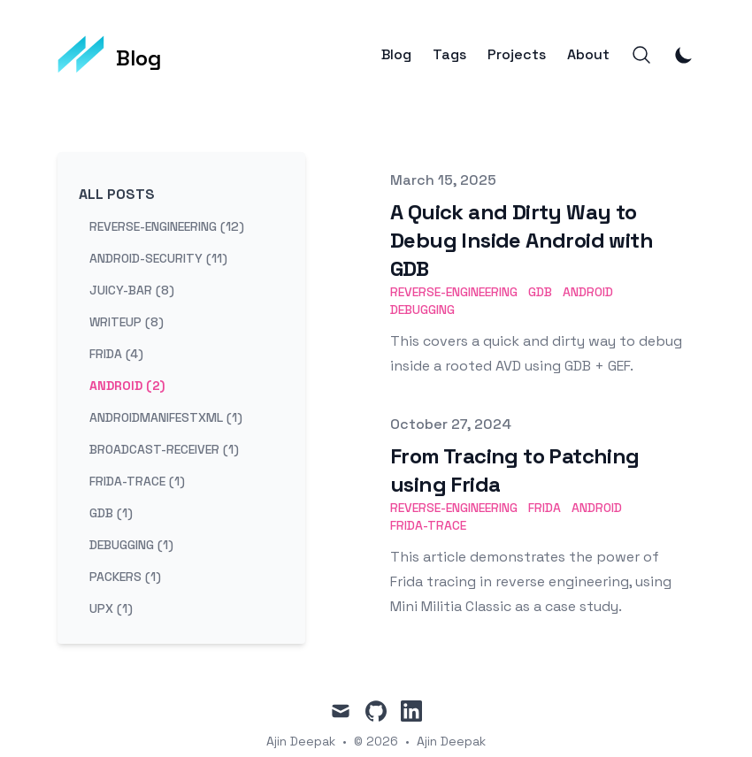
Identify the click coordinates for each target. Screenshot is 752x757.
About (588, 55)
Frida (544, 508)
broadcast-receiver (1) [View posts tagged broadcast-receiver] (164, 449)
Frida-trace (428, 525)
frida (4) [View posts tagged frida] (116, 354)
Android (588, 292)
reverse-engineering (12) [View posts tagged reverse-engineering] (166, 226)
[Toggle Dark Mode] (683, 54)
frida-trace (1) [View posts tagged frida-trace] (137, 481)
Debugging (422, 309)
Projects (516, 55)
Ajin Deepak (451, 741)
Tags (449, 55)
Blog (396, 55)
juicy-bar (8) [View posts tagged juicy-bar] (131, 290)
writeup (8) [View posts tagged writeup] (126, 322)
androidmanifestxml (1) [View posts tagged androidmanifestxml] (165, 417)
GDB (540, 292)
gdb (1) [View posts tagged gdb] (111, 513)
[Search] (641, 54)
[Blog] (110, 54)
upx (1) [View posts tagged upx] (111, 608)
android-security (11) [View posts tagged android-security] (158, 258)
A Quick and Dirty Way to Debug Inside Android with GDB (521, 240)
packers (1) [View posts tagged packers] (125, 577)
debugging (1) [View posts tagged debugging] (131, 545)
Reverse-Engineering (454, 292)
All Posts (117, 194)
